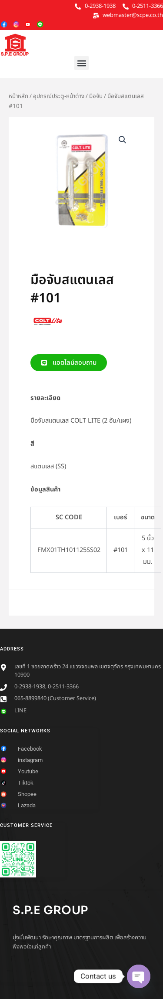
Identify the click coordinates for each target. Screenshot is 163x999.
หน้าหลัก (18, 96)
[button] (81, 63)
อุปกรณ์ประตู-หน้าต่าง (58, 96)
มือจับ (96, 96)
